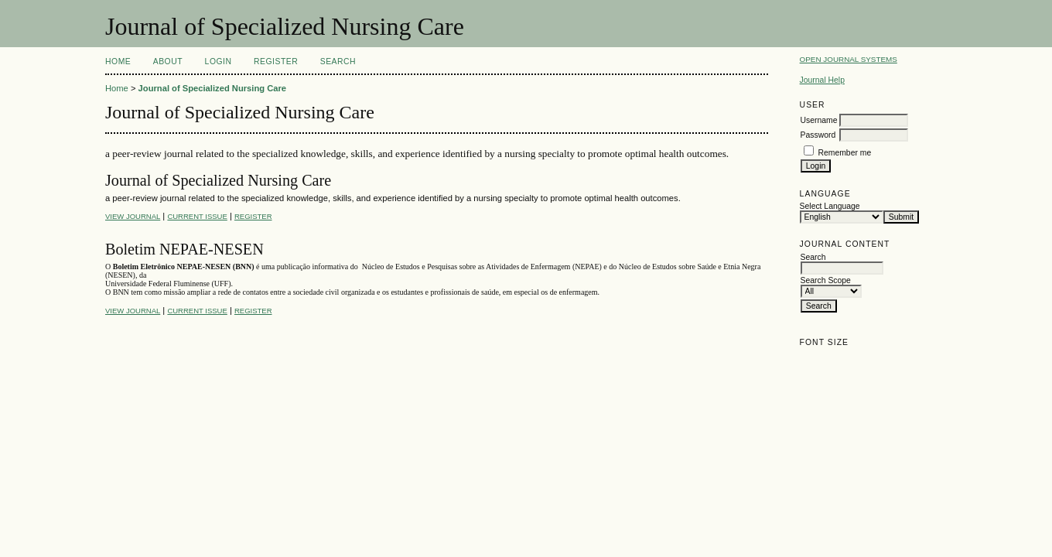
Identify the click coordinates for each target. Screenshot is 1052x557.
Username (819, 120)
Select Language (830, 206)
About (168, 61)
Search (338, 61)
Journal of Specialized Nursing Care (212, 88)
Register (276, 61)
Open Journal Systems (848, 59)
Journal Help (822, 80)
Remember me (845, 153)
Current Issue (197, 216)
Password (818, 135)
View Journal (132, 216)
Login (218, 61)
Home (118, 61)
